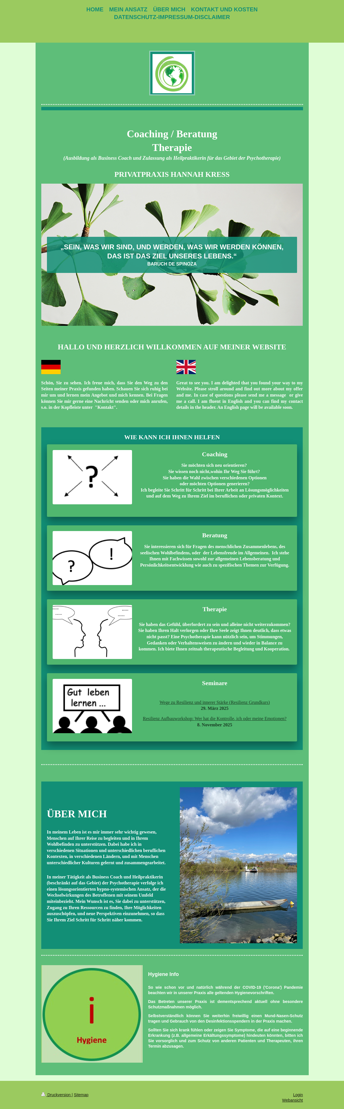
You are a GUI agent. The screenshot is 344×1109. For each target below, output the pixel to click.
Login (298, 1095)
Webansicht (292, 1100)
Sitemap (81, 1095)
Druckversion (56, 1095)
